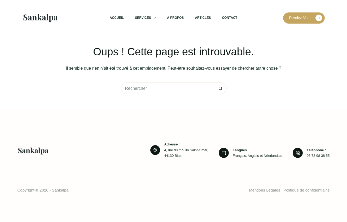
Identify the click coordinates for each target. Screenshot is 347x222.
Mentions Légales (264, 190)
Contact (229, 18)
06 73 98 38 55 (318, 156)
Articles (203, 18)
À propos (175, 18)
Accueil (117, 18)
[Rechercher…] (168, 88)
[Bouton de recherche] (221, 88)
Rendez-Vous (305, 18)
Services (146, 18)
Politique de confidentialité (306, 190)
